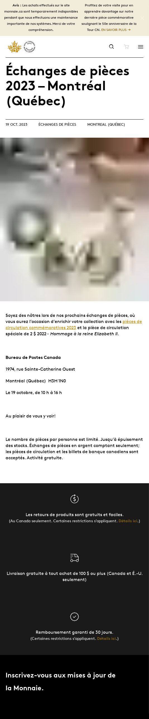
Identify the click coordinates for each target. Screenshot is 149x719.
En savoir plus (113, 30)
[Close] (142, 18)
